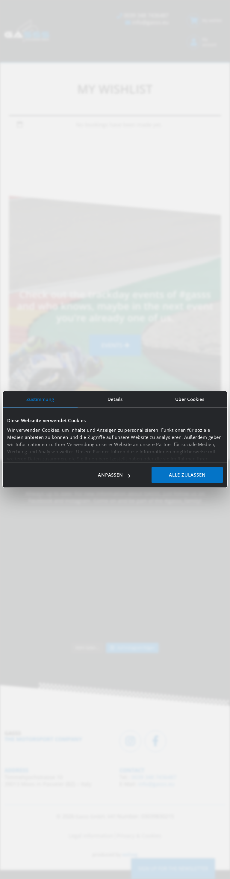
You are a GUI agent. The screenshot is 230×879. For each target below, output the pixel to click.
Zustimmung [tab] (40, 399)
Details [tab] (115, 399)
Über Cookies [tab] (189, 399)
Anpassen (114, 475)
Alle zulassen (187, 475)
